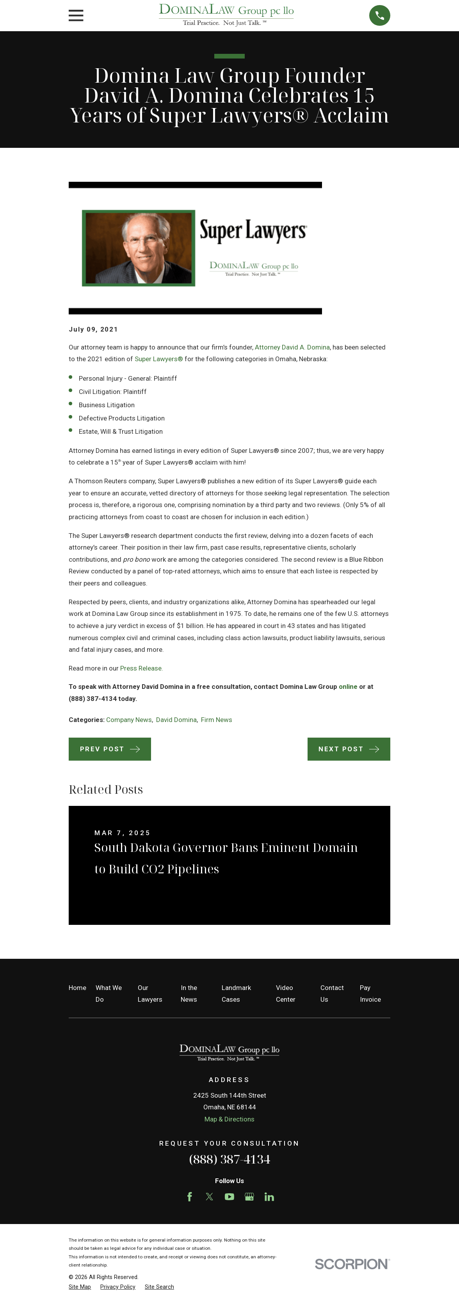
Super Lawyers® (159, 359)
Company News (129, 720)
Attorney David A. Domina (292, 347)
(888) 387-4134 (229, 1159)
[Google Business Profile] (249, 1196)
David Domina (176, 720)
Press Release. (141, 668)
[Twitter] (209, 1196)
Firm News (216, 720)
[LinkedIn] (269, 1196)
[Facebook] (189, 1196)
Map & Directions (229, 1119)
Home (77, 988)
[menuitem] (80, 1287)
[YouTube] (229, 1196)
